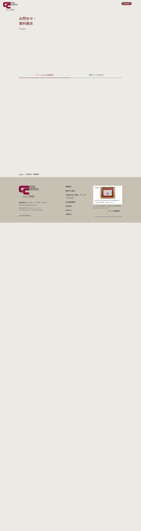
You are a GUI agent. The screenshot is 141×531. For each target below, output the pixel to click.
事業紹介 (69, 495)
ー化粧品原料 (70, 506)
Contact (126, 3)
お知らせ (69, 519)
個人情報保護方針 (58, 349)
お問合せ (69, 523)
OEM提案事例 (70, 510)
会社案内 (69, 514)
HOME (21, 483)
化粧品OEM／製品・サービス (76, 503)
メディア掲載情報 (114, 519)
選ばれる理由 (70, 499)
